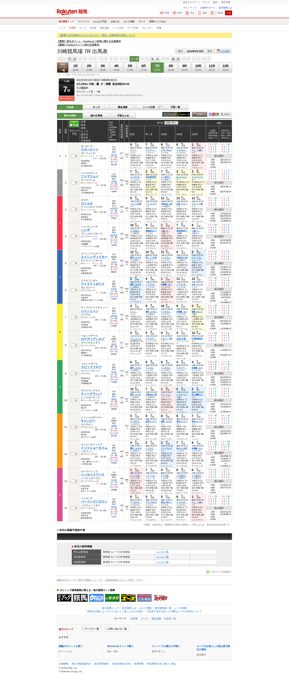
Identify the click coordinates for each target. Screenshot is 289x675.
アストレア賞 (197, 204)
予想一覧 (175, 107)
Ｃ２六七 (150, 448)
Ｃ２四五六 (135, 231)
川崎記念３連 (166, 204)
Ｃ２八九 (150, 368)
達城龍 (114, 426)
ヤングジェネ (197, 177)
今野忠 (114, 453)
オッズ (82, 28)
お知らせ (115, 21)
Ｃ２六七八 (181, 150)
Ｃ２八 (133, 150)
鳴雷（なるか (166, 421)
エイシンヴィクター (94, 256)
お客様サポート (207, 7)
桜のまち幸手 (181, 448)
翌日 (209, 51)
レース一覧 (163, 551)
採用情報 (139, 663)
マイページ (83, 21)
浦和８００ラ (151, 421)
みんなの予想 (100, 21)
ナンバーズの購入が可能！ (166, 646)
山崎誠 (114, 181)
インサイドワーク (93, 474)
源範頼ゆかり (151, 231)
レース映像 (181, 608)
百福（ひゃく (181, 204)
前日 (180, 51)
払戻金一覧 (170, 618)
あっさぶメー (181, 177)
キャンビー (88, 420)
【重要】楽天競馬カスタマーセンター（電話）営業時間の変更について (97, 35)
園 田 (175, 58)
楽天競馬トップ (66, 21)
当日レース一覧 (62, 67)
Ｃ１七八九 (135, 177)
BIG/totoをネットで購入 (120, 646)
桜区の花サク (166, 502)
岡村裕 (114, 507)
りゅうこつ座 (166, 339)
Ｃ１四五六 (166, 177)
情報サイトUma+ (157, 21)
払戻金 (93, 28)
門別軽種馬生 (197, 339)
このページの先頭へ (221, 571)
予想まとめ (123, 115)
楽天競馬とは (225, 7)
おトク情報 (129, 21)
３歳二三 (165, 231)
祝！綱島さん (197, 395)
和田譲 (114, 372)
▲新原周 (114, 208)
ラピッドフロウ (91, 367)
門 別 (72, 58)
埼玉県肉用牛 (151, 177)
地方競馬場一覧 (163, 608)
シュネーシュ (181, 395)
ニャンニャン (90, 311)
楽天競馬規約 (101, 663)
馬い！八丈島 (151, 258)
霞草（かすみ (135, 258)
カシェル (87, 203)
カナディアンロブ (93, 339)
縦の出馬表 (96, 115)
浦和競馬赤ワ (181, 231)
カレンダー (147, 28)
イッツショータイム (94, 447)
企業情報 (63, 663)
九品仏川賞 (181, 339)
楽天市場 (225, 2)
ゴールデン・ (151, 339)
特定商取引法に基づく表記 (161, 663)
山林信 (114, 262)
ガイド (142, 21)
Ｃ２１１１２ (135, 339)
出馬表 (72, 28)
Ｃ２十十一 (151, 150)
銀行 (215, 2)
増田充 (114, 399)
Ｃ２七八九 (181, 284)
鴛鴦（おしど (197, 312)
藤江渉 (114, 155)
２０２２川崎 (135, 204)
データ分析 (132, 28)
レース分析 (118, 28)
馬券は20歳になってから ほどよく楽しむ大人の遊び (115, 611)
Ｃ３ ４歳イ (197, 150)
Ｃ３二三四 (135, 476)
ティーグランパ (91, 393)
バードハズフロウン (94, 501)
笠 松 (155, 58)
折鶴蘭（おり (166, 284)
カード (206, 2)
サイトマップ (189, 7)
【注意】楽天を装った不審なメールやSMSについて (174, 611)
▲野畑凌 (114, 316)
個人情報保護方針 (81, 663)
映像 (159, 28)
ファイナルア (151, 204)
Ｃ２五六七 (135, 421)
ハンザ (85, 230)
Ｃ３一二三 (197, 258)
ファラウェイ (90, 176)
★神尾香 (114, 235)
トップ (62, 28)
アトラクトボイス (93, 283)
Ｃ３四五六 (181, 476)
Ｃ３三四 (165, 476)
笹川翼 (114, 480)
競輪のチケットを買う (71, 646)
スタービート (90, 149)
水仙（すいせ (197, 284)
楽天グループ (190, 2)
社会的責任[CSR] (121, 663)
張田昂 (114, 344)
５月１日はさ (166, 150)
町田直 (114, 289)
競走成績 (104, 28)
